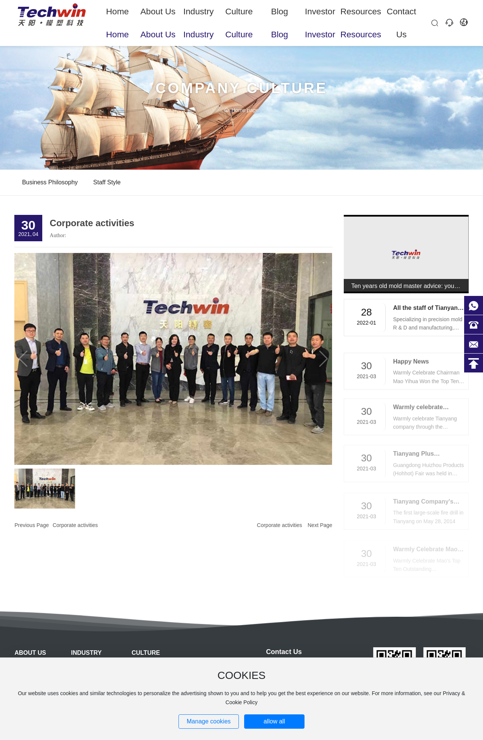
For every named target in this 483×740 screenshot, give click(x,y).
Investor (320, 15)
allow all (274, 721)
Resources (360, 15)
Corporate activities (75, 525)
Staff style (107, 182)
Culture (239, 15)
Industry (198, 15)
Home (117, 15)
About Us (158, 15)
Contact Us (401, 15)
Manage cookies (209, 721)
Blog (280, 15)
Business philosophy (50, 182)
